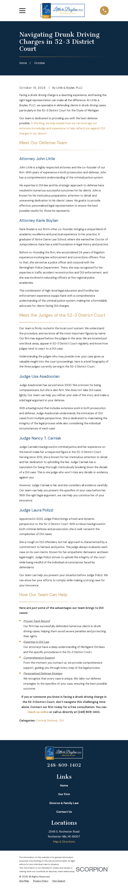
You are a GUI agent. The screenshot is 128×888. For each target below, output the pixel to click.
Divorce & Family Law (64, 803)
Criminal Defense (46, 720)
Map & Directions (64, 841)
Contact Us (64, 812)
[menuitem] (24, 881)
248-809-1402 (64, 765)
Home (64, 785)
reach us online (38, 712)
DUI (61, 720)
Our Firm (64, 794)
